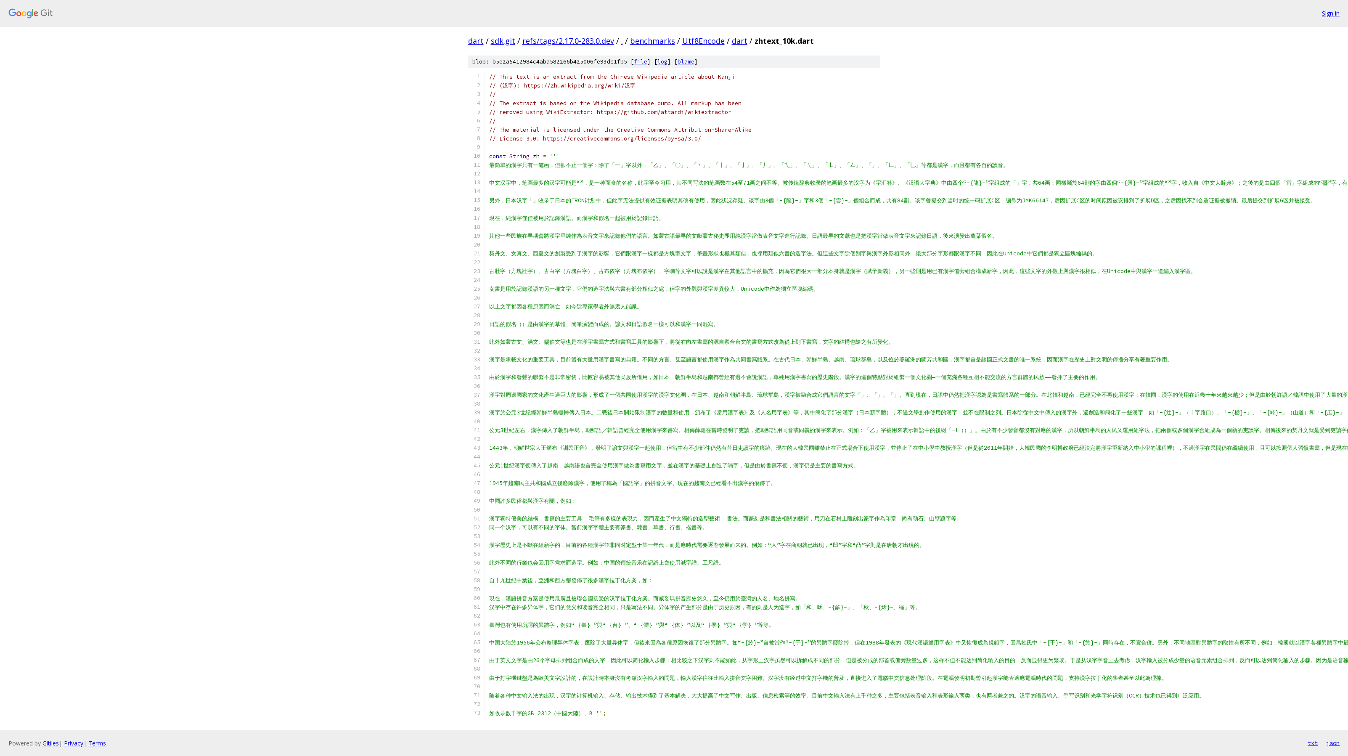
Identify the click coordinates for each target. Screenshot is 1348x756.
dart (476, 41)
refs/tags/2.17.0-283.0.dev (568, 41)
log (662, 61)
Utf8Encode (703, 41)
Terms (97, 743)
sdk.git (503, 41)
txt (1313, 743)
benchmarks (652, 41)
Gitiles (50, 743)
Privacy (73, 743)
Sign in (1331, 13)
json (1333, 743)
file (640, 61)
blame (686, 61)
